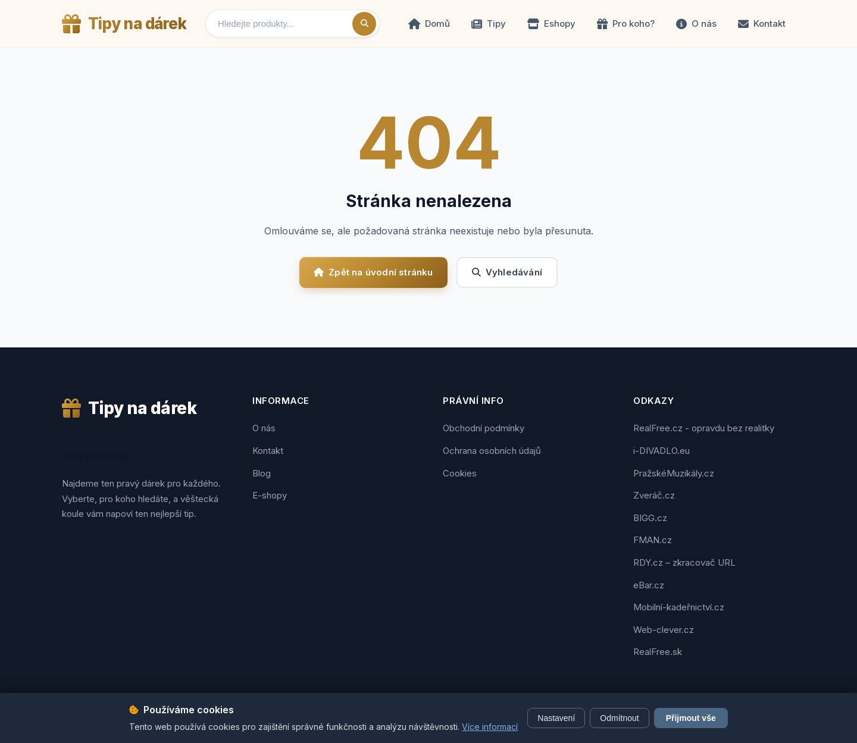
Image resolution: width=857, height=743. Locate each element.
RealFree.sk (657, 651)
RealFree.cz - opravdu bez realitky (703, 428)
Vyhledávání (507, 272)
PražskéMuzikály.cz (673, 473)
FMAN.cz (652, 540)
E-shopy (269, 495)
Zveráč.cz (654, 495)
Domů (429, 23)
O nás (696, 23)
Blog (261, 473)
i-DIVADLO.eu (661, 450)
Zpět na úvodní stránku (373, 272)
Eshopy (551, 23)
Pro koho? (626, 23)
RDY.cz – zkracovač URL (684, 562)
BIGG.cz (650, 517)
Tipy (488, 23)
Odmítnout (619, 718)
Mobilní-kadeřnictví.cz (678, 607)
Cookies (460, 473)
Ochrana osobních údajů (492, 450)
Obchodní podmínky (483, 428)
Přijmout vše (691, 718)
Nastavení (556, 718)
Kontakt (762, 23)
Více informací (490, 727)
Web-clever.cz (663, 629)
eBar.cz (648, 585)
